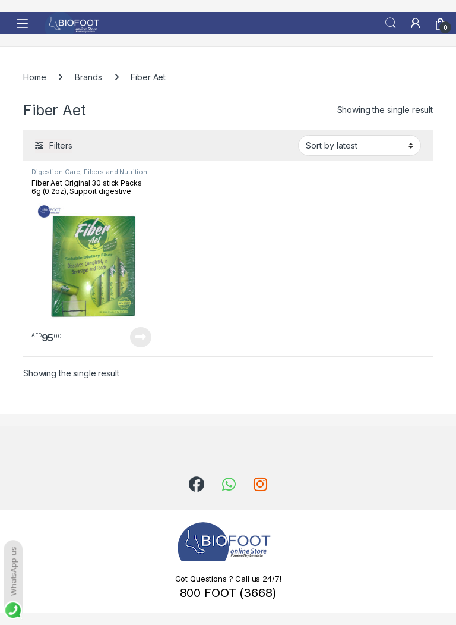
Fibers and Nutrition (115, 172)
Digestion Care (55, 172)
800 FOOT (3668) (228, 593)
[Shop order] (359, 145)
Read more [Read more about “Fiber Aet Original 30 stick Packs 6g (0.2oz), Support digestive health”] (140, 337)
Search (390, 23)
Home (34, 77)
